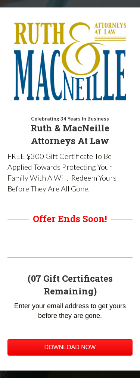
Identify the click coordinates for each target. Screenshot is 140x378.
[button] (70, 347)
